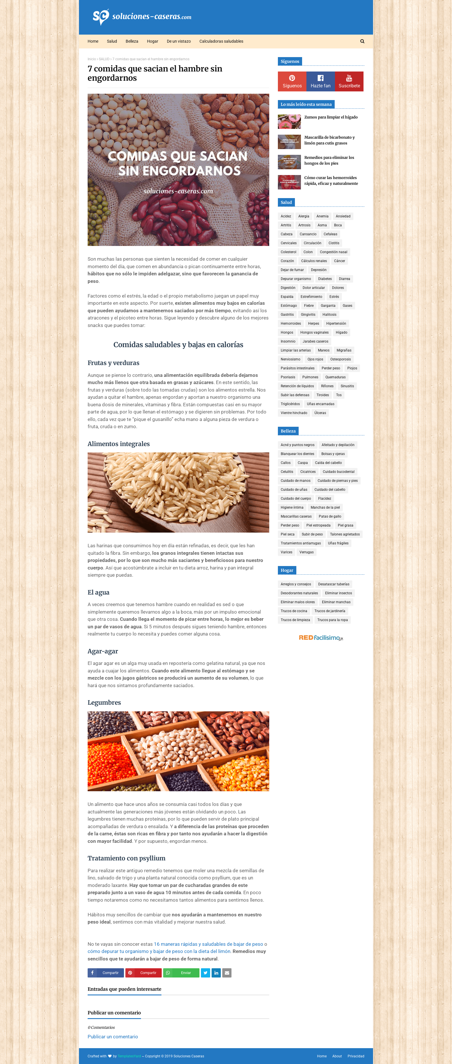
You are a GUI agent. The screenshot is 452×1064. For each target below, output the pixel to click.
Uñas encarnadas (320, 404)
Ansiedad (343, 216)
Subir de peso (312, 534)
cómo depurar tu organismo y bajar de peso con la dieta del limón (159, 951)
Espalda (287, 297)
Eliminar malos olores (298, 602)
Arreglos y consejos (296, 584)
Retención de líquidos (297, 386)
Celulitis (287, 472)
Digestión (288, 288)
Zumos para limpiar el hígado (331, 117)
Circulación (312, 243)
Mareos (323, 350)
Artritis (286, 225)
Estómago (289, 306)
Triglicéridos (290, 404)
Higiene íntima (292, 507)
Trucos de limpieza (295, 620)
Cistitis (334, 243)
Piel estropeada (318, 525)
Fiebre (309, 306)
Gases (347, 306)
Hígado (341, 332)
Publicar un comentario (113, 1036)
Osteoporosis (340, 359)
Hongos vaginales (314, 332)
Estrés (334, 297)
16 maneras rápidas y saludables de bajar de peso (208, 944)
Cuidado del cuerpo (296, 499)
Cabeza (287, 234)
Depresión (319, 270)
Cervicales (289, 243)
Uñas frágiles (338, 543)
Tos (339, 395)
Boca (338, 225)
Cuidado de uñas (294, 490)
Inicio (92, 59)
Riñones (327, 386)
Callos (286, 463)
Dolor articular (314, 288)
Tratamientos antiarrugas (301, 543)
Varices (286, 552)
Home (322, 1056)
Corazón (287, 261)
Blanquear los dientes (297, 454)
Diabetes (325, 279)
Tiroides (323, 395)
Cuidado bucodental (339, 472)
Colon (308, 252)
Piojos (352, 368)
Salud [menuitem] (112, 41)
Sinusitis (347, 386)
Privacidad (356, 1056)
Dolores (338, 288)
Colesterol (288, 252)
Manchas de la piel (325, 507)
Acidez (286, 216)
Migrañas (344, 350)
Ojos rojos (315, 359)
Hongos (287, 332)
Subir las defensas (295, 395)
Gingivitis (308, 315)
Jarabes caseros (315, 341)
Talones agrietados (345, 534)
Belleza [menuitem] (132, 41)
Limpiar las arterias (296, 350)
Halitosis (329, 315)
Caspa (303, 463)
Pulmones (310, 377)
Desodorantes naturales (299, 593)
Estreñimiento (311, 297)
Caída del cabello (328, 463)
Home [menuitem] (93, 41)
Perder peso (331, 368)
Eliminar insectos (338, 593)
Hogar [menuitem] (152, 41)
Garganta (328, 306)
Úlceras (320, 413)
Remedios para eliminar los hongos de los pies (329, 160)
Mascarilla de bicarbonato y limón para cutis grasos (329, 140)
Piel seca (288, 534)
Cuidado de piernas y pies (338, 481)
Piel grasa (345, 525)
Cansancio (308, 234)
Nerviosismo (290, 359)
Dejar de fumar (292, 270)
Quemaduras (335, 377)
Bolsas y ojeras (333, 454)
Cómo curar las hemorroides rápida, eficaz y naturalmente (331, 180)
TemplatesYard (129, 1056)
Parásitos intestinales (297, 368)
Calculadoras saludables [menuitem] (221, 41)
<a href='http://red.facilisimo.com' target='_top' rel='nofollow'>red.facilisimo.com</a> (321, 638)
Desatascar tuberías (333, 584)
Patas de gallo (330, 516)
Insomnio (288, 341)
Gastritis (287, 315)
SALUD (104, 59)
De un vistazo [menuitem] (179, 41)
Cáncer (339, 261)
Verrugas (307, 552)
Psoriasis (288, 377)
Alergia (303, 216)
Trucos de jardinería (329, 611)
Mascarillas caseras (296, 516)
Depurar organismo (296, 279)
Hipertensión (336, 324)
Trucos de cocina (294, 611)
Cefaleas (330, 234)
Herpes (313, 324)
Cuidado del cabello (329, 490)
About (337, 1056)
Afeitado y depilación (338, 445)
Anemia (323, 216)
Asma (322, 225)
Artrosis (304, 225)
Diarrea (344, 279)
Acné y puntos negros (297, 445)
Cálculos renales (314, 261)
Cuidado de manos (295, 481)
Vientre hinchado (294, 413)
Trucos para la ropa (332, 620)
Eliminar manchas (336, 602)
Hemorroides (291, 324)
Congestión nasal (333, 252)
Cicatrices (308, 472)
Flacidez (324, 499)
